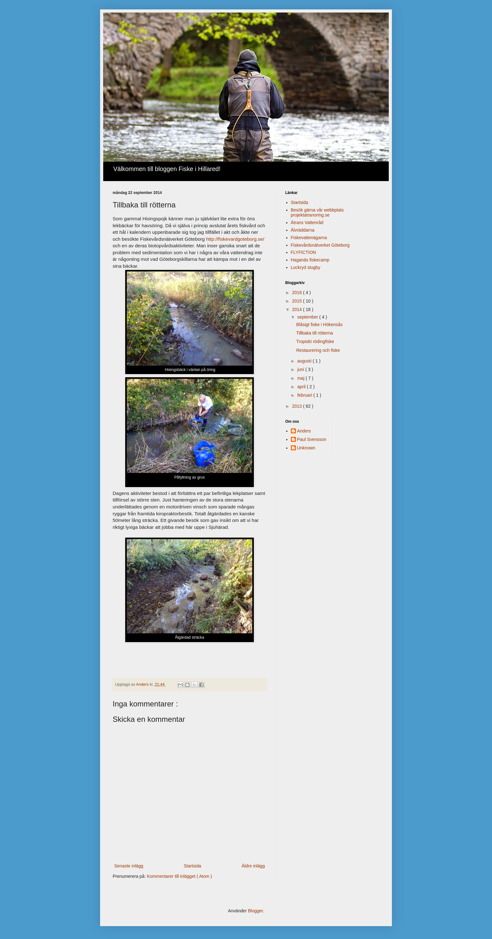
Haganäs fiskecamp (310, 259)
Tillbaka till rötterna (314, 332)
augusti (305, 360)
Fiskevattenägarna (309, 237)
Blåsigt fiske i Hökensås (319, 324)
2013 (297, 406)
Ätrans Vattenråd (307, 222)
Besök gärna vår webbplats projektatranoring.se (317, 212)
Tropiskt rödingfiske (315, 341)
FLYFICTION (303, 252)
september (308, 316)
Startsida (192, 865)
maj (301, 378)
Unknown (306, 447)
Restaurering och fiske (318, 350)
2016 (297, 292)
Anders (304, 430)
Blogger (255, 910)
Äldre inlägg (253, 865)
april (302, 386)
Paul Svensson (311, 439)
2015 (297, 300)
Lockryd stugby (305, 267)
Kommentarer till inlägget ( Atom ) (179, 876)
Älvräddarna (303, 230)
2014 (297, 309)
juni (301, 369)
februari (305, 395)
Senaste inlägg (128, 865)
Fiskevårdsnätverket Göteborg (320, 245)
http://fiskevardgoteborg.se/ (235, 239)
